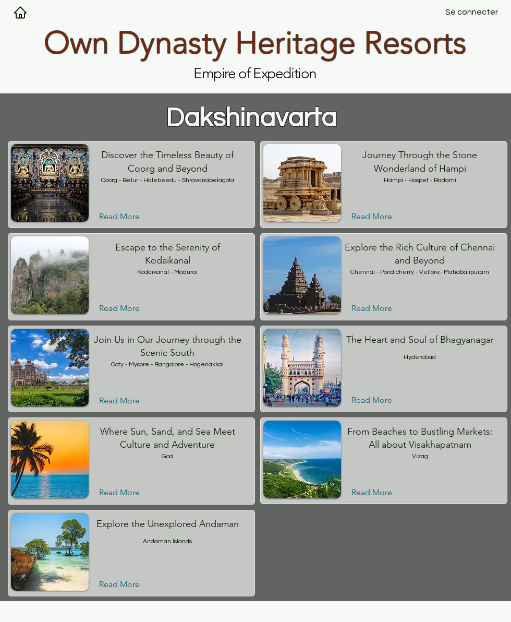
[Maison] (20, 12)
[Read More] (127, 216)
